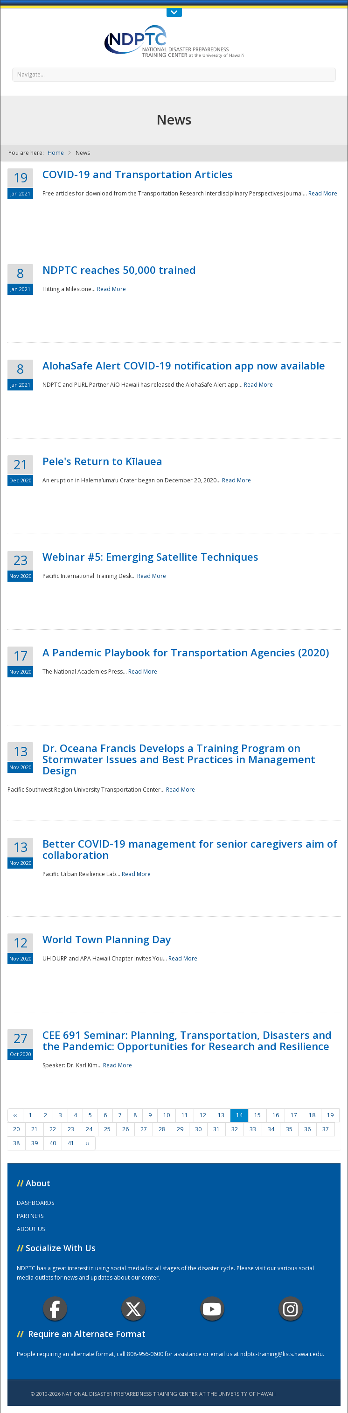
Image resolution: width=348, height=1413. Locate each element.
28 (162, 1129)
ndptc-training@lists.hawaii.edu (281, 1354)
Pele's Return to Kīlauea (102, 461)
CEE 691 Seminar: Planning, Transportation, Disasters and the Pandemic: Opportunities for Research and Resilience (187, 1040)
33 (253, 1129)
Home (56, 153)
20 (16, 1129)
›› (88, 1143)
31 (216, 1129)
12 (203, 1115)
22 (52, 1129)
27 (143, 1129)
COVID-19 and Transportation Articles (137, 174)
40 (52, 1143)
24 (89, 1129)
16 (275, 1115)
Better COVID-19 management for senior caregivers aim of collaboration (189, 849)
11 (184, 1115)
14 (239, 1115)
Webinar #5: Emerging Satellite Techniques (150, 557)
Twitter (133, 1309)
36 (307, 1129)
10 (166, 1115)
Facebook (54, 1309)
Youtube (212, 1309)
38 (16, 1143)
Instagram (290, 1309)
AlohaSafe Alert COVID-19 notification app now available (183, 365)
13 (221, 1115)
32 (234, 1129)
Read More (322, 193)
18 (312, 1115)
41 (71, 1143)
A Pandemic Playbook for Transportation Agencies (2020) (185, 652)
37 (325, 1129)
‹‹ (15, 1115)
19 (330, 1115)
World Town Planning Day (106, 939)
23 (71, 1129)
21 (34, 1129)
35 (289, 1129)
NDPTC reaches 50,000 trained (119, 270)
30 (198, 1129)
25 (107, 1129)
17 (294, 1115)
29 (180, 1129)
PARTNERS (30, 1216)
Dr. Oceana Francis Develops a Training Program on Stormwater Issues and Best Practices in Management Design (178, 759)
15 (257, 1115)
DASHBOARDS (35, 1203)
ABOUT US (31, 1229)
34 (271, 1129)
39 (34, 1143)
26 (125, 1129)
